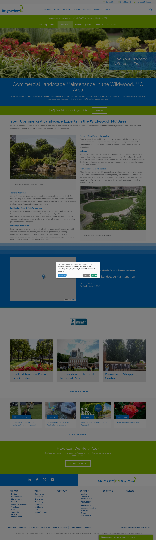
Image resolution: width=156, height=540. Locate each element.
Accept (94, 275)
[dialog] (78, 270)
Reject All (86, 275)
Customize (62, 275)
